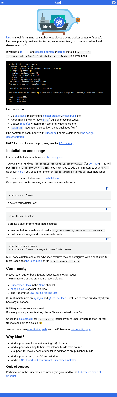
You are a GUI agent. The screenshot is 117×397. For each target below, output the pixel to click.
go (20, 51)
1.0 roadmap (66, 143)
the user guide (54, 157)
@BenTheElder (56, 298)
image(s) (25, 123)
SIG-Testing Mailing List (43, 292)
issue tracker (25, 318)
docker (39, 51)
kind (58, 2)
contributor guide (37, 329)
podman (49, 51)
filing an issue (19, 288)
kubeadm (50, 132)
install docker (52, 178)
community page (81, 329)
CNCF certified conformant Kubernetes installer (48, 360)
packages (20, 115)
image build (69, 115)
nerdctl (61, 51)
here (20, 171)
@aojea (38, 298)
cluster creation (52, 115)
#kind (42, 285)
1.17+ (95, 163)
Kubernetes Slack (21, 285)
